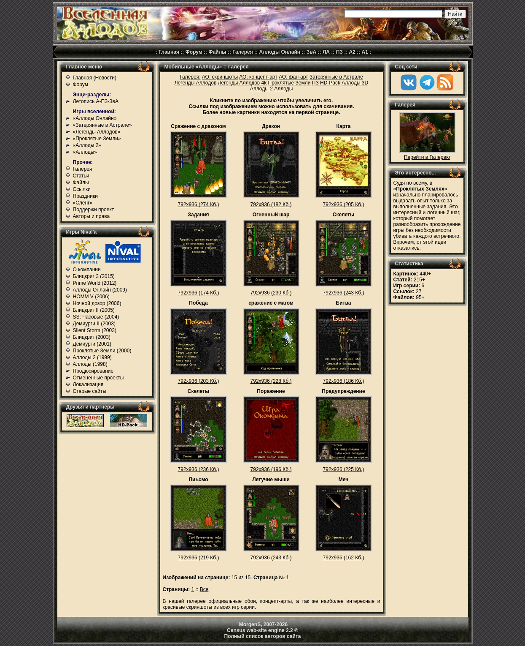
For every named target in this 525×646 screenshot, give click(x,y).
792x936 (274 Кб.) (198, 204)
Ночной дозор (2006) (97, 303)
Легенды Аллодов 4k (242, 83)
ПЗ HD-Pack (326, 83)
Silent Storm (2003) (94, 330)
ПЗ (339, 52)
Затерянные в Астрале (336, 77)
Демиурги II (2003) (94, 324)
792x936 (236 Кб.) (198, 469)
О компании (87, 270)
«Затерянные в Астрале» (102, 125)
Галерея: (190, 77)
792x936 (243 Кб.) (343, 293)
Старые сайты (90, 391)
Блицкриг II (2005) (94, 310)
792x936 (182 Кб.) (271, 204)
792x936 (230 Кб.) (271, 293)
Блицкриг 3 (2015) (94, 276)
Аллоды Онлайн (279, 52)
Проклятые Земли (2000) (102, 351)
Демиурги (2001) (92, 344)
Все (204, 589)
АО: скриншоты (220, 77)
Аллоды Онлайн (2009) (100, 290)
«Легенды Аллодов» (97, 132)
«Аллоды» (85, 152)
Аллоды (283, 89)
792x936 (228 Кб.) (271, 381)
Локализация (88, 384)
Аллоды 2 (261, 89)
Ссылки (82, 189)
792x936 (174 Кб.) (198, 293)
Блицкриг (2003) (91, 337)
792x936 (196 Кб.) (271, 469)
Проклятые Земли (289, 83)
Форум (194, 52)
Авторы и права (91, 216)
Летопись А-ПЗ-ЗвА (95, 101)
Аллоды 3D (355, 83)
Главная (169, 52)
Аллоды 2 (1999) (92, 357)
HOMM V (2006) (91, 297)
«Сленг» (83, 203)
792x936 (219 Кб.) (198, 558)
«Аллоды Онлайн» (95, 118)
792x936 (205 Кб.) (343, 204)
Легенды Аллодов (196, 83)
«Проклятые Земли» (97, 139)
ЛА (326, 52)
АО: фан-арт (293, 77)
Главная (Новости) (94, 78)
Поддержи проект (93, 210)
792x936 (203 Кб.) (198, 381)
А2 (352, 52)
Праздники (85, 196)
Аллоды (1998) (90, 364)
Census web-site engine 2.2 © (262, 630)
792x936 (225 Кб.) (343, 469)
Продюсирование (93, 371)
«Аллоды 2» (87, 145)
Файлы (217, 52)
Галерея (242, 52)
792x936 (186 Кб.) (343, 381)
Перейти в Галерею (427, 157)
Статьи (81, 176)
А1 (365, 52)
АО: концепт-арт (258, 77)
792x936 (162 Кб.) (343, 558)
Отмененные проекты (98, 378)
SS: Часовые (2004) (96, 317)
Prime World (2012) (95, 283)
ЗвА (312, 52)
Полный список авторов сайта (262, 636)
